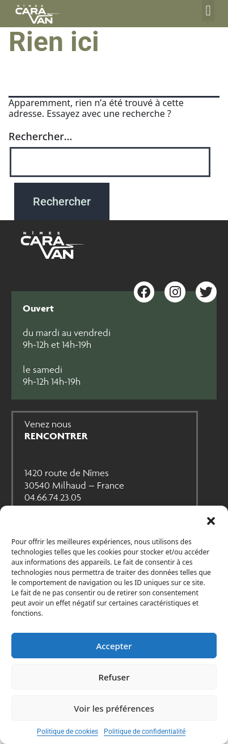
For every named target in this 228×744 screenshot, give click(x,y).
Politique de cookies (67, 731)
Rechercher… (40, 136)
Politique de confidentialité (144, 731)
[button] (211, 520)
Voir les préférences (114, 708)
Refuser (113, 677)
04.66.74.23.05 (52, 497)
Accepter (114, 645)
